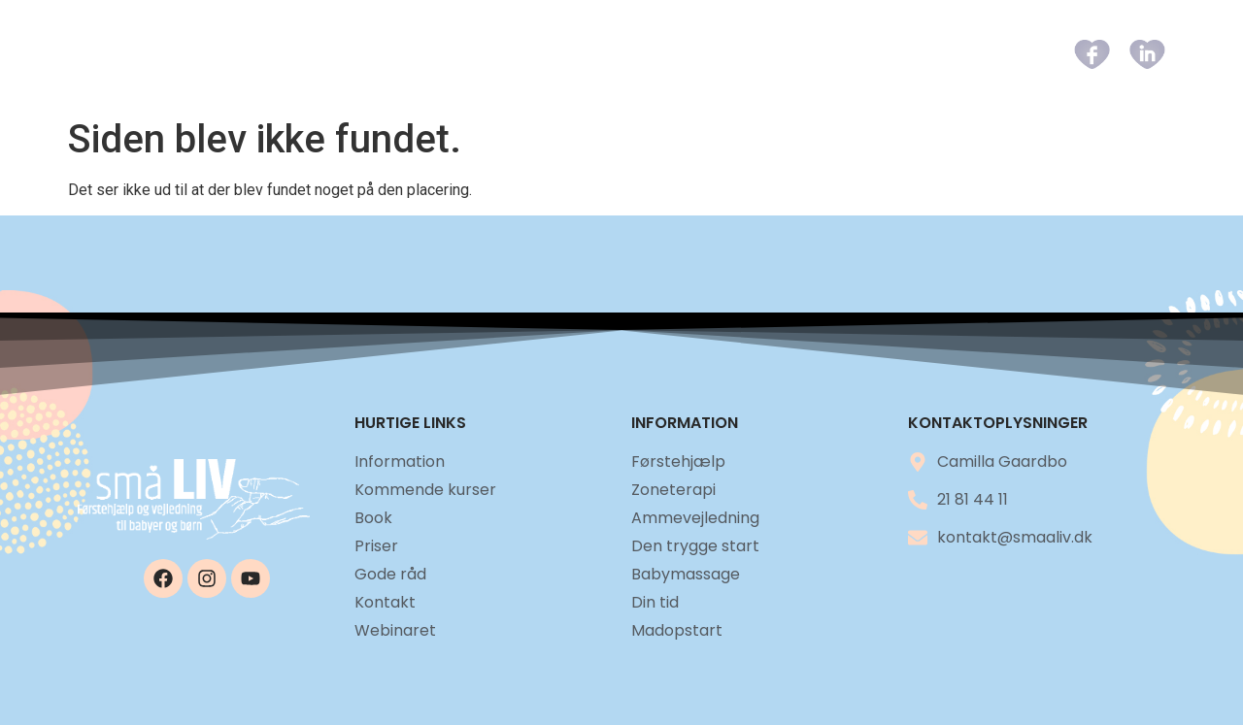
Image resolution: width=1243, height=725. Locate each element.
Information (428, 54)
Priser (785, 54)
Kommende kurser (587, 54)
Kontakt (980, 54)
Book (709, 54)
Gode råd (878, 54)
